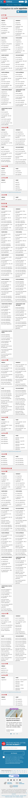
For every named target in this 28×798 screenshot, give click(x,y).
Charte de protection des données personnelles (10, 795)
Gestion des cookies (8, 796)
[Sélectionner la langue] (21, 1)
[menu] (1, 1)
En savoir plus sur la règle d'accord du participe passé (11, 192)
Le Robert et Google (19, 796)
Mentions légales (23, 795)
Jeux (11, 4)
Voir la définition (22, 11)
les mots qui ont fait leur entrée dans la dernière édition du (14, 727)
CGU (14, 796)
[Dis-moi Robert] (14, 776)
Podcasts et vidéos (17, 4)
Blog (7, 4)
